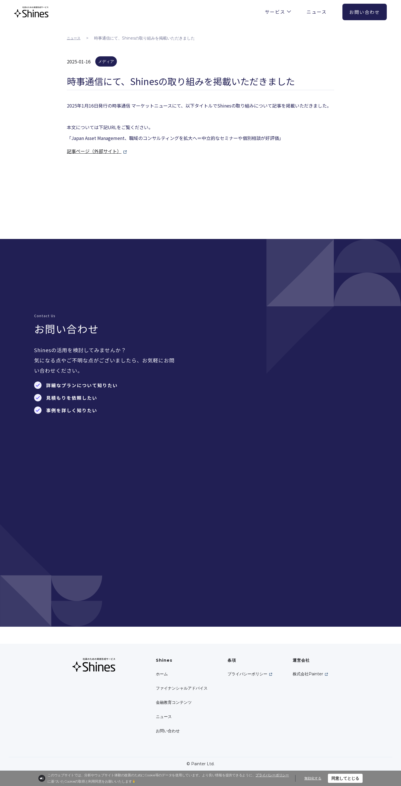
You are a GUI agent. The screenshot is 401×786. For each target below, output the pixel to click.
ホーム (162, 673)
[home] (31, 12)
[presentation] (285, 549)
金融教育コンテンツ (174, 702)
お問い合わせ (168, 730)
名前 (227, 328)
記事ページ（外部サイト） (94, 151)
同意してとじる (345, 778)
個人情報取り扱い (272, 523)
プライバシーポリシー (247, 673)
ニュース (73, 38)
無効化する (312, 778)
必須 (214, 327)
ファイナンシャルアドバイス (182, 688)
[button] (278, 11)
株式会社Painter (308, 673)
